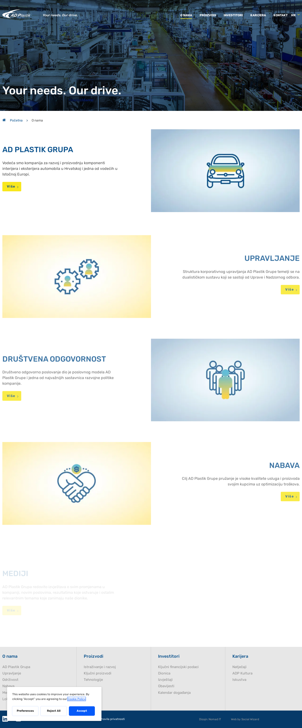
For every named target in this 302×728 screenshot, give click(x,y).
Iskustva (239, 680)
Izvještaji (165, 680)
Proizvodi (208, 15)
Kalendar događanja (174, 693)
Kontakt (280, 15)
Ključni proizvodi (97, 673)
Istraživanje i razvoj (100, 667)
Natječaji (239, 667)
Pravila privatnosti (112, 719)
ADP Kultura (242, 673)
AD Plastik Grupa (16, 667)
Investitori (233, 15)
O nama (186, 15)
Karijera (258, 15)
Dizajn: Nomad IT (210, 719)
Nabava (8, 686)
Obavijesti (166, 686)
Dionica (164, 673)
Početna (12, 120)
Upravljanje (11, 673)
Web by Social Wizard (245, 719)
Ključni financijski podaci (178, 667)
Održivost (10, 680)
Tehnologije (93, 680)
